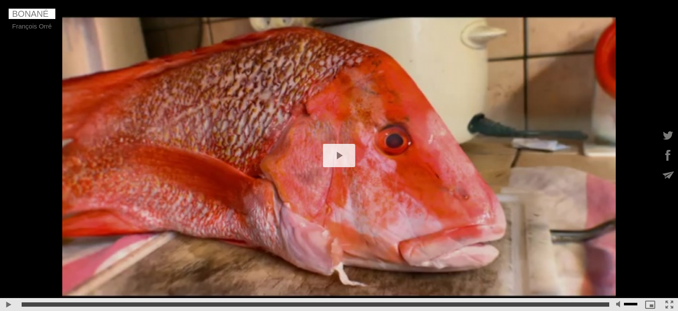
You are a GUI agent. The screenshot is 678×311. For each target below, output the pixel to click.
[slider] (315, 304)
